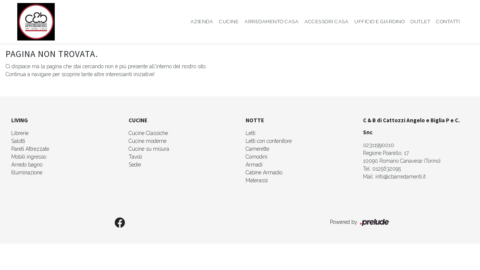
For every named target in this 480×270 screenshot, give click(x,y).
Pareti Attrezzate (30, 149)
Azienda (201, 21)
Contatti (448, 21)
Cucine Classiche (148, 133)
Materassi (257, 180)
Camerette (257, 149)
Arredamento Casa (271, 21)
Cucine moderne (147, 141)
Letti (250, 133)
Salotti (18, 141)
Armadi (254, 165)
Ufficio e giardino (379, 21)
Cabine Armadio (264, 173)
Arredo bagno (26, 165)
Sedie (135, 165)
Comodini (256, 157)
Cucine (228, 21)
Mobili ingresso (28, 157)
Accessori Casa (326, 21)
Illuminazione (26, 173)
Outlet (420, 21)
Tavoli (135, 157)
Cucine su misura (149, 149)
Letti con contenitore (269, 141)
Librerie (19, 133)
